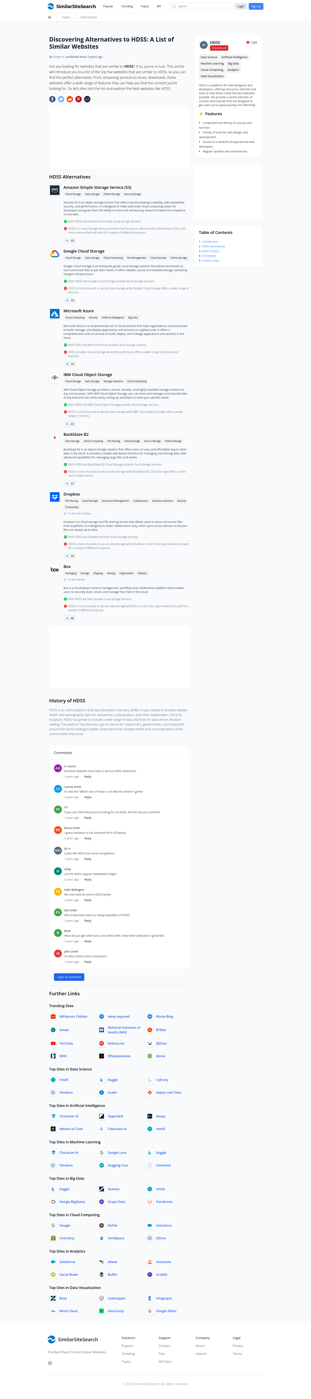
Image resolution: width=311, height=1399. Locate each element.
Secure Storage (132, 194)
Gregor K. (59, 57)
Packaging (70, 573)
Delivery (142, 573)
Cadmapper (117, 1298)
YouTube (66, 1043)
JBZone (161, 1043)
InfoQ (160, 1189)
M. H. (67, 848)
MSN (63, 1056)
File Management (136, 257)
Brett (67, 931)
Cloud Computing (113, 257)
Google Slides (166, 1311)
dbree (160, 1056)
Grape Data (116, 1202)
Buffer (112, 1274)
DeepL (161, 1116)
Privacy (238, 1346)
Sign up (256, 6)
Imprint (201, 1354)
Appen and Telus (168, 1092)
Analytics (233, 70)
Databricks (164, 1202)
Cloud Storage (73, 194)
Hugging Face (118, 1165)
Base (63, 1298)
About (200, 1346)
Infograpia (164, 1298)
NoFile (113, 1225)
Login (240, 6)
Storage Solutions (113, 381)
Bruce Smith (72, 828)
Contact (164, 1346)
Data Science (89, 17)
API (159, 6)
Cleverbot (163, 1165)
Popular (108, 6)
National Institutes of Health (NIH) (124, 1029)
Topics (145, 6)
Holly (67, 869)
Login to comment (69, 977)
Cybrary (162, 1080)
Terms (237, 1354)
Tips (162, 1354)
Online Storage (112, 194)
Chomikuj (67, 1238)
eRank (112, 1262)
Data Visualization (212, 76)
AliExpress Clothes (73, 1016)
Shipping (98, 573)
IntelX (64, 1080)
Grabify (161, 1274)
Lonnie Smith (72, 787)
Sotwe (64, 1030)
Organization (126, 573)
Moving (111, 573)
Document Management (115, 500)
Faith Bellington (74, 890)
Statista (114, 1189)
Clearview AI (117, 1129)
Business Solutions (162, 500)
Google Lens (117, 1152)
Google (65, 1225)
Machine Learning (212, 63)
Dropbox (71, 494)
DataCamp (116, 1311)
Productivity (71, 507)
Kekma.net (116, 1043)
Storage (85, 573)
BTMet (161, 1030)
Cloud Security (158, 257)
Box (67, 566)
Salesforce (164, 1225)
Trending (127, 6)
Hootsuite (163, 1262)
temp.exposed (119, 1016)
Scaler (112, 1092)
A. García (70, 766)
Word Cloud (68, 1311)
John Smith (71, 951)
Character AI (69, 1116)
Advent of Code (71, 1129)
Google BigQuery (72, 1202)
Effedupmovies (119, 1056)
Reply (87, 776)
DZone (161, 1238)
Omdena (66, 1092)
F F (66, 807)
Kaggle (113, 1080)
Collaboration (140, 500)
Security (93, 317)
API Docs (165, 1361)
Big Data (133, 317)
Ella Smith (70, 910)
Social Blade (69, 1274)
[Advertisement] (119, 138)
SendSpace (116, 1238)
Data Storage (92, 194)
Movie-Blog (164, 1016)
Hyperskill (115, 1116)
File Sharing (113, 441)
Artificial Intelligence (113, 317)
